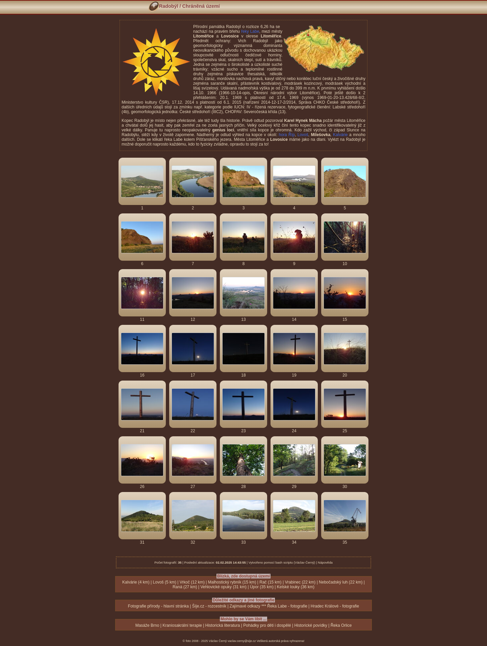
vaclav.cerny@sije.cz (242, 641)
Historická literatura (222, 625)
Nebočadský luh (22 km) (340, 582)
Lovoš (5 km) (164, 582)
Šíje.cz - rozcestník (209, 606)
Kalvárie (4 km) (136, 582)
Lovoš (303, 134)
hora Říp (286, 134)
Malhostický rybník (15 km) (232, 582)
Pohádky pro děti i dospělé (267, 625)
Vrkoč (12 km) (192, 582)
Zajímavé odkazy (245, 606)
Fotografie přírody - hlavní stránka (158, 606)
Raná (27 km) (185, 587)
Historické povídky (310, 625)
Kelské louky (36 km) (295, 587)
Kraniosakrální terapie (182, 625)
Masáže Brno (147, 625)
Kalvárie (340, 134)
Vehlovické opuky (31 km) (223, 587)
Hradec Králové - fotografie (335, 606)
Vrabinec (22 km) (300, 582)
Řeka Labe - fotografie (287, 606)
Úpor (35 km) (262, 587)
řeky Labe (250, 31)
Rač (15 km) (270, 582)
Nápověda (325, 562)
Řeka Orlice (341, 625)
